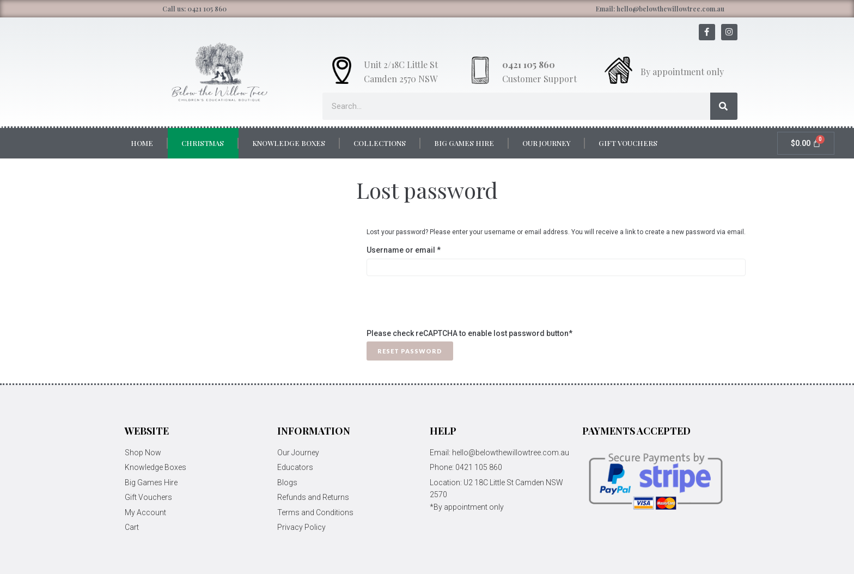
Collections (379, 143)
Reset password (409, 351)
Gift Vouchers (628, 143)
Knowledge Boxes (288, 143)
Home (142, 143)
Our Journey (546, 143)
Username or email (420, 249)
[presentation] (449, 306)
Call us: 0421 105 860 (194, 8)
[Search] (723, 106)
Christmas (202, 143)
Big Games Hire (464, 143)
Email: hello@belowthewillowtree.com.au (660, 8)
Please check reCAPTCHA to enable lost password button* (469, 333)
